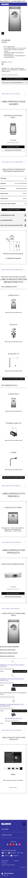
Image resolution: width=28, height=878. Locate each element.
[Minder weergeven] (25, 93)
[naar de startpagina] (5, 4)
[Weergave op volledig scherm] (3, 33)
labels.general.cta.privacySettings (8, 864)
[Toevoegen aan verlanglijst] (26, 82)
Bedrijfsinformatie (5, 860)
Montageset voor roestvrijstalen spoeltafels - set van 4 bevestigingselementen (12, 705)
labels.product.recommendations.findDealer (13, 378)
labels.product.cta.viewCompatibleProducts (12, 82)
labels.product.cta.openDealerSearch (15, 78)
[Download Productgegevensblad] (13, 225)
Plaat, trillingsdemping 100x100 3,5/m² (13, 718)
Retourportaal (4, 862)
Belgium (23, 867)
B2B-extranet (9, 873)
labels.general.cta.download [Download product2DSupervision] (13, 258)
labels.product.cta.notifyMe (13, 146)
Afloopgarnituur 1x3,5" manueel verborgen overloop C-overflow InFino (12, 665)
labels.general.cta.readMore (13, 209)
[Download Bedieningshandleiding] (13, 220)
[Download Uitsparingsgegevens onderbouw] (13, 215)
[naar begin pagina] (24, 823)
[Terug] (5, 768)
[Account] (18, 1)
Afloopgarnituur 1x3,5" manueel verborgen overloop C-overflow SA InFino (12, 679)
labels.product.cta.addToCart (13, 593)
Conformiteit (16, 860)
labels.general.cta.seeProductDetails (13, 150)
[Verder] (21, 768)
